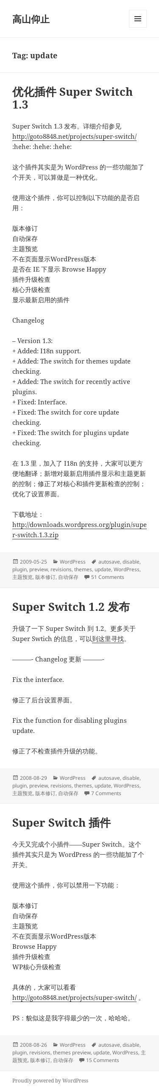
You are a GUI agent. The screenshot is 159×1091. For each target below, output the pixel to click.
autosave (109, 561)
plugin (19, 569)
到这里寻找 (108, 638)
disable (131, 561)
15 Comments (102, 1060)
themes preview (72, 1052)
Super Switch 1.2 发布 (71, 606)
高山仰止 (31, 18)
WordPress (73, 561)
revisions (61, 569)
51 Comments (107, 577)
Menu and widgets (138, 27)
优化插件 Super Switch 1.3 (72, 98)
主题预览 (22, 577)
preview (38, 569)
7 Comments (106, 793)
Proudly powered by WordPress (50, 1080)
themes (83, 569)
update (103, 569)
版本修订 (45, 577)
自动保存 (68, 577)
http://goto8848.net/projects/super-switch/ (74, 136)
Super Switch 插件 (61, 822)
